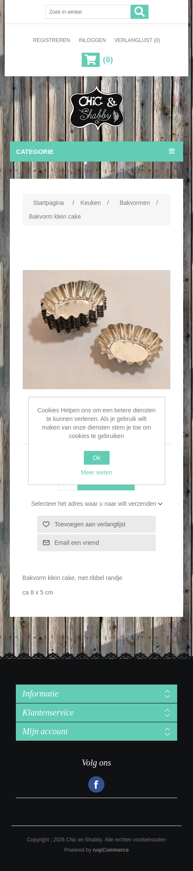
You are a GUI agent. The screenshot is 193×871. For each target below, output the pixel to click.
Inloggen (92, 40)
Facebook (96, 784)
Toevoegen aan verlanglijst (89, 524)
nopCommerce (111, 850)
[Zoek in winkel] (88, 12)
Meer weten (96, 472)
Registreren (51, 40)
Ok (97, 457)
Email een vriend (76, 542)
